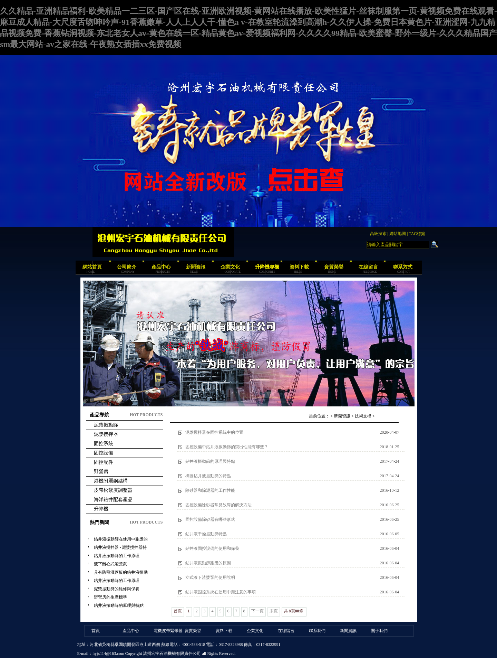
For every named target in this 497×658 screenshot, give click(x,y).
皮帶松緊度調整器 (113, 490)
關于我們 (379, 630)
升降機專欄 (267, 267)
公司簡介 (126, 267)
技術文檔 (363, 416)
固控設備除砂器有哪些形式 (210, 519)
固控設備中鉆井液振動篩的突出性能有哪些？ (226, 446)
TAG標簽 (417, 233)
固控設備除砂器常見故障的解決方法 (218, 504)
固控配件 (103, 462)
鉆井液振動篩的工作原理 (116, 555)
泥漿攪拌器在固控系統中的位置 (214, 432)
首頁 (95, 630)
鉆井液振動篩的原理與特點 (119, 605)
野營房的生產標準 (110, 597)
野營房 (101, 471)
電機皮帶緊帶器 (168, 630)
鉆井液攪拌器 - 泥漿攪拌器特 (120, 547)
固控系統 (103, 443)
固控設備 (103, 452)
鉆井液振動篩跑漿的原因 (208, 563)
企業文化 (230, 267)
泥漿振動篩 (106, 424)
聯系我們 (317, 630)
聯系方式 (402, 267)
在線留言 (368, 267)
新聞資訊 (195, 267)
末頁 (274, 611)
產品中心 (161, 267)
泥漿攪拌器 (106, 434)
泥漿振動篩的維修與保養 (116, 588)
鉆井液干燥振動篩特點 (206, 534)
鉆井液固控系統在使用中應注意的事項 (220, 592)
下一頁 (257, 611)
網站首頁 (92, 267)
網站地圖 (397, 233)
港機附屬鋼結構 (111, 480)
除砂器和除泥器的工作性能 (210, 490)
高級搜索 (378, 233)
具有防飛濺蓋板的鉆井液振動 (121, 572)
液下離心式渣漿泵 (110, 564)
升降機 (101, 508)
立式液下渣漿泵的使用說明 (210, 577)
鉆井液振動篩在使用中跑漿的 (121, 539)
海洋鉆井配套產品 (113, 499)
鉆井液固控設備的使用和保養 (212, 548)
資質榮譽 (333, 267)
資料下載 (299, 267)
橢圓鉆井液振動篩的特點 (208, 475)
